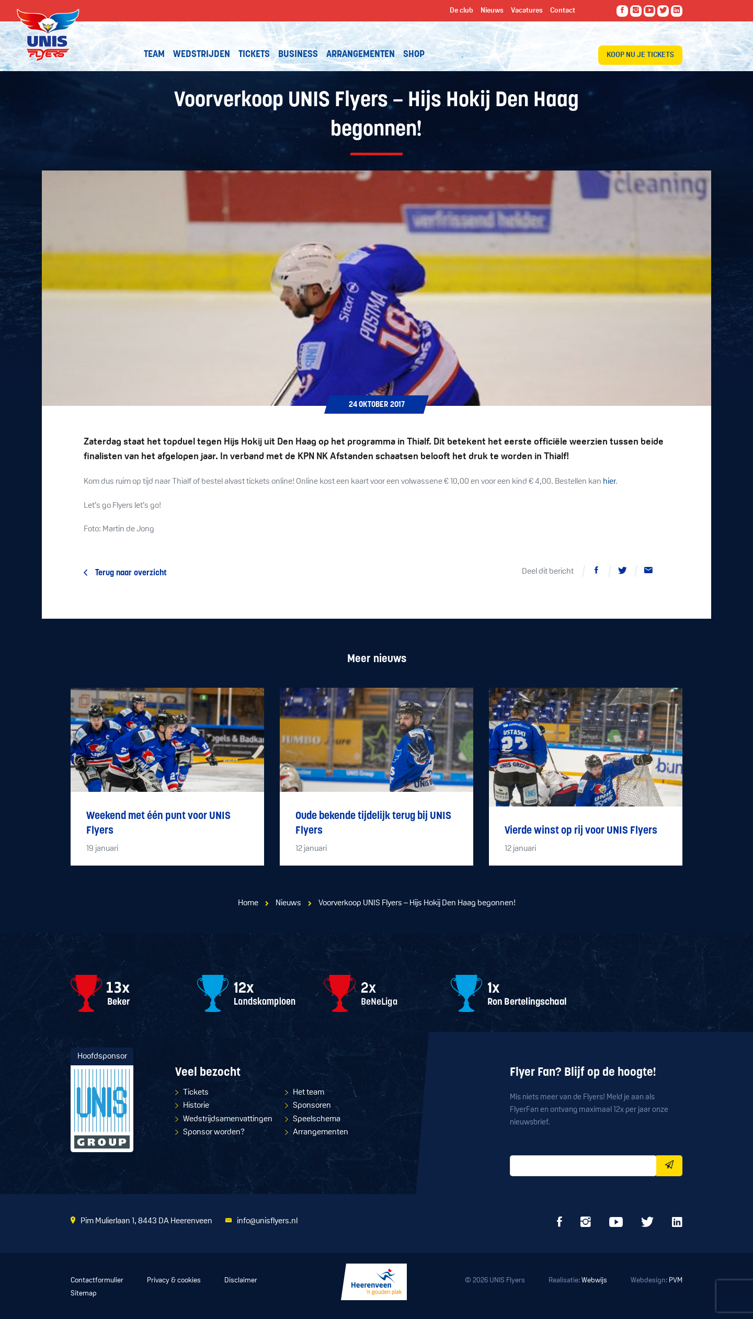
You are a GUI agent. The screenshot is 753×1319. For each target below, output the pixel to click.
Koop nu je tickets (640, 55)
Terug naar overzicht (131, 573)
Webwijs (594, 1280)
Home (248, 903)
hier (609, 481)
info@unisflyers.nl (267, 1221)
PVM (675, 1280)
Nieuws (288, 903)
